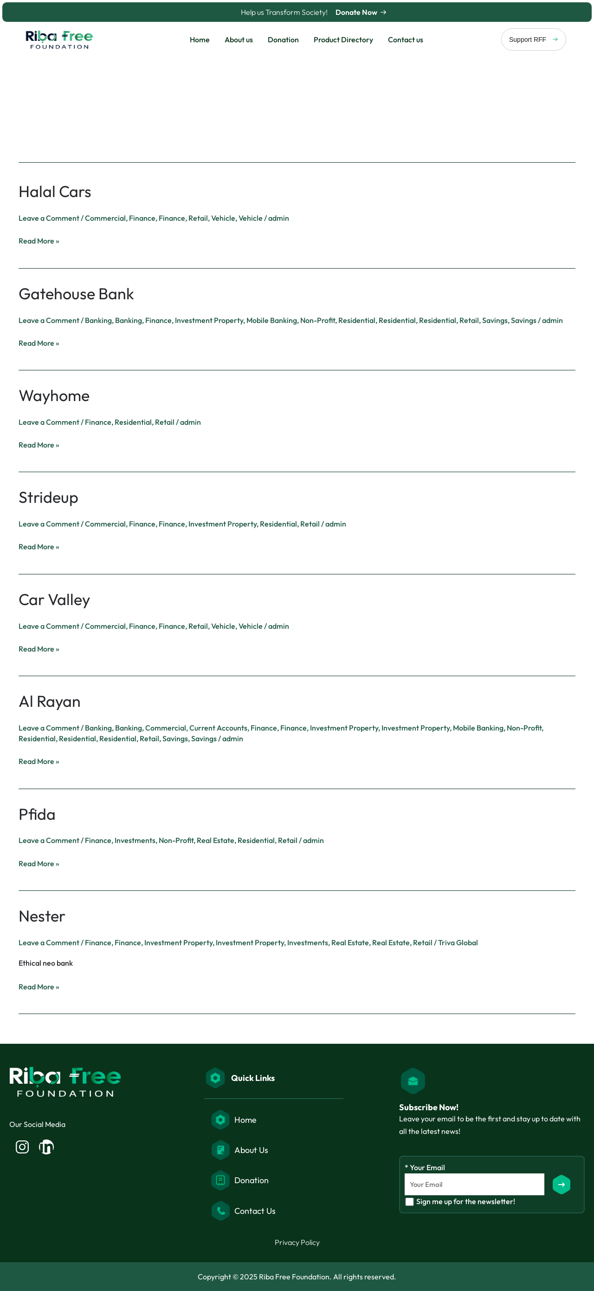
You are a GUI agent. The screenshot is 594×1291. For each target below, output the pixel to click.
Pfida (37, 814)
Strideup (48, 497)
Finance (142, 218)
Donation (283, 39)
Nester (42, 916)
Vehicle (223, 218)
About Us (251, 1150)
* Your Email (425, 1167)
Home (200, 39)
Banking (98, 320)
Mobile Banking (271, 320)
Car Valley (54, 599)
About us (239, 39)
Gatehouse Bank (76, 293)
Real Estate (215, 840)
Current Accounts (218, 727)
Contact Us (255, 1210)
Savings (495, 320)
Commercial (105, 218)
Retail (198, 218)
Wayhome (54, 395)
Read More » (39, 240)
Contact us (405, 39)
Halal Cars (55, 191)
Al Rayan (50, 701)
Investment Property (209, 320)
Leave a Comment (49, 218)
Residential (356, 320)
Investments (135, 840)
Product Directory (343, 39)
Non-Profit (317, 320)
